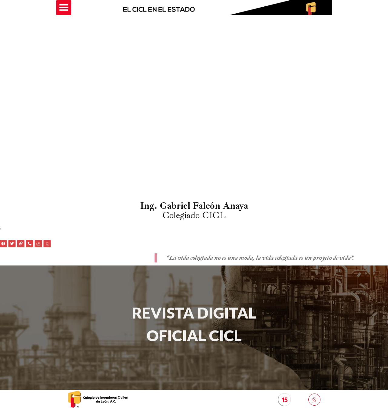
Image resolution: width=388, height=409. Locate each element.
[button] (63, 7)
